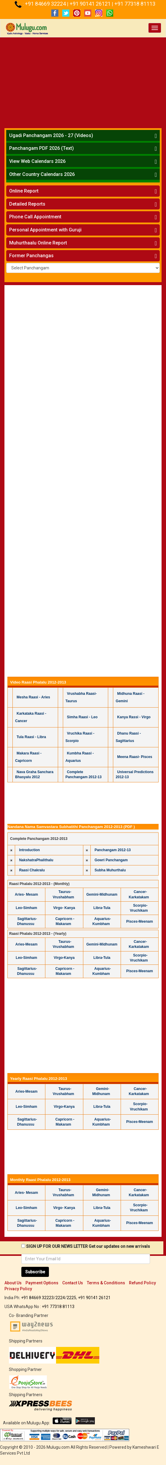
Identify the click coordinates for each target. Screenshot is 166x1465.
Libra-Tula (101, 908)
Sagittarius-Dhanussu (27, 921)
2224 (60, 1297)
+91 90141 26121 (91, 4)
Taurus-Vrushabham (63, 944)
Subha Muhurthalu (110, 870)
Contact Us (72, 1282)
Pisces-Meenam (139, 921)
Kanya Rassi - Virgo (134, 717)
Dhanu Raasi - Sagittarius (128, 737)
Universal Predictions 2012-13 (135, 774)
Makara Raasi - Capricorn (28, 757)
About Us (13, 1282)
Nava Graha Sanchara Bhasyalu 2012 (34, 774)
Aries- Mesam (26, 894)
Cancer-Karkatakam (139, 894)
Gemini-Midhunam (101, 894)
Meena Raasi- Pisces (134, 757)
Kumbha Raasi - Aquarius (80, 757)
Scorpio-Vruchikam (139, 908)
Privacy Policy (18, 1288)
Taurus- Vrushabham (63, 894)
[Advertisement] (83, 81)
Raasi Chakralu (32, 870)
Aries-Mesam (26, 944)
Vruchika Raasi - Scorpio (80, 737)
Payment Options (41, 1282)
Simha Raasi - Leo (82, 717)
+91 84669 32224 (46, 4)
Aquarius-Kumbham (101, 921)
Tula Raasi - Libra (31, 737)
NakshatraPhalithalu (36, 860)
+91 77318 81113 (134, 4)
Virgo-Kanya (64, 958)
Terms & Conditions (106, 1282)
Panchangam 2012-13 (113, 850)
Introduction (29, 850)
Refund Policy (142, 1282)
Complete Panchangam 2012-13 (84, 774)
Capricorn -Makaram (64, 921)
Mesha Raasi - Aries (33, 697)
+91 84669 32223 (37, 1297)
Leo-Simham (26, 908)
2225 (71, 1297)
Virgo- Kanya (64, 908)
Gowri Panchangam (111, 860)
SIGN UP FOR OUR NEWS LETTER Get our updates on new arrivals (88, 1246)
